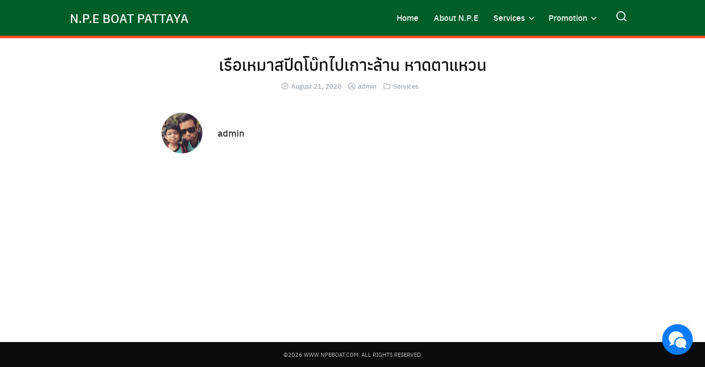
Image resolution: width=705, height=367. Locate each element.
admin (367, 86)
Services (509, 17)
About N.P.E (456, 17)
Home (408, 17)
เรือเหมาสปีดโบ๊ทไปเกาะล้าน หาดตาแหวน (353, 64)
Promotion (568, 17)
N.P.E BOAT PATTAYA (129, 18)
